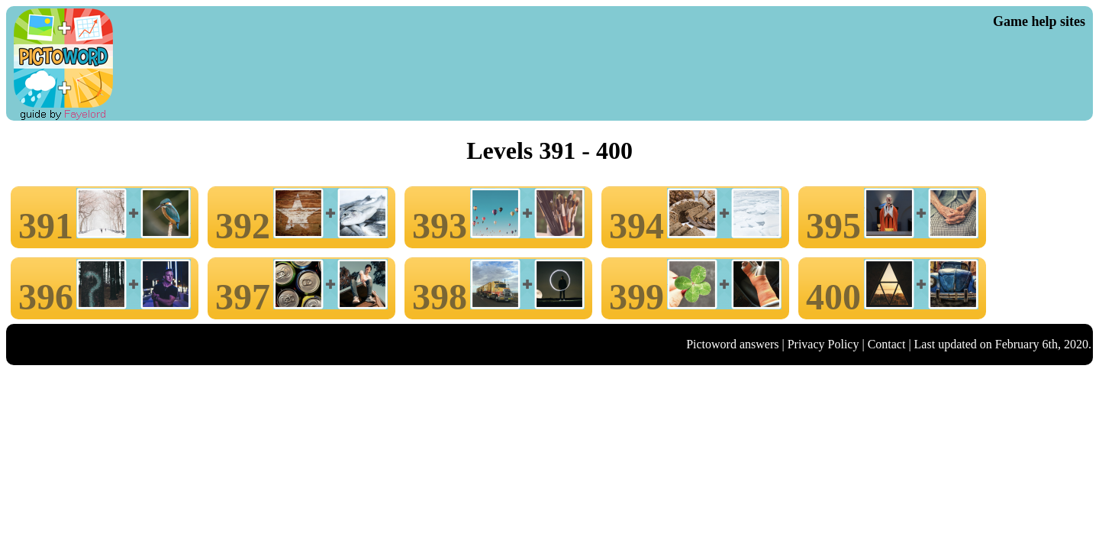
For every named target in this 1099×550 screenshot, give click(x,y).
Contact (887, 344)
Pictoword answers (732, 344)
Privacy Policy (823, 344)
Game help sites (1039, 21)
